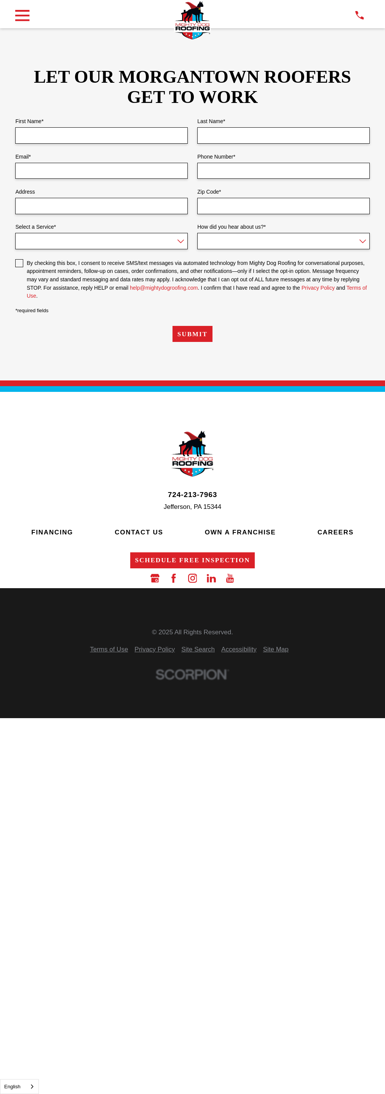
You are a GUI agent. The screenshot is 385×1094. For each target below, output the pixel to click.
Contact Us (139, 532)
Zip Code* (209, 192)
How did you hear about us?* (231, 227)
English (12, 1086)
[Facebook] (173, 578)
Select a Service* (35, 227)
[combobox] (19, 1086)
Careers (336, 532)
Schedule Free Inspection (192, 560)
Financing (52, 532)
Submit (192, 334)
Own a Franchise (240, 532)
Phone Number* (216, 157)
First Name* (29, 121)
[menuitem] (109, 650)
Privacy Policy (318, 288)
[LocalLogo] (192, 20)
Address (25, 192)
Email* (22, 157)
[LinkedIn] (211, 578)
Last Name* (211, 121)
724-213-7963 (192, 494)
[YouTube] (230, 578)
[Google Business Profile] (155, 578)
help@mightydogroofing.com (164, 288)
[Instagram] (192, 578)
